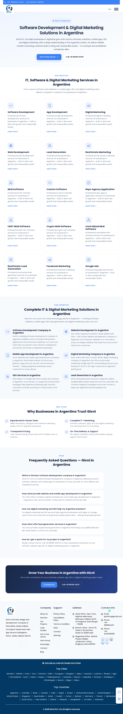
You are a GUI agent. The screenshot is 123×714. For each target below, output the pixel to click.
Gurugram (59, 673)
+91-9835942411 (109, 623)
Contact (43, 648)
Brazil (35, 693)
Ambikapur (108, 677)
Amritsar (97, 677)
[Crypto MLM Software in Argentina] (61, 239)
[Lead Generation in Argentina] (61, 163)
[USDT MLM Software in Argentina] (23, 239)
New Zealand (41, 699)
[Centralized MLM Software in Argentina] (100, 239)
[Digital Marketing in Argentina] (100, 124)
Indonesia (99, 699)
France (99, 696)
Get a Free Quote (49, 57)
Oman (68, 696)
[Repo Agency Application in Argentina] (100, 200)
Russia (70, 693)
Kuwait (59, 696)
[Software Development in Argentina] (23, 124)
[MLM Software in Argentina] (23, 200)
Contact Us (52, 583)
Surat (25, 677)
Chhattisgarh (49, 680)
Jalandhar (87, 677)
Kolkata (19, 673)
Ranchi (61, 680)
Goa (34, 673)
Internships (44, 644)
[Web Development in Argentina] (23, 163)
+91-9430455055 (109, 632)
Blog (42, 652)
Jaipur (79, 673)
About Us (44, 614)
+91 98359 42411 (15, 2)
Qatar (50, 696)
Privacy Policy (59, 614)
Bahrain (78, 696)
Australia (25, 693)
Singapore (26, 696)
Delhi (50, 673)
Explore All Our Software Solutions (61, 663)
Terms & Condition (61, 624)
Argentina (14, 693)
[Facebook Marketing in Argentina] (61, 278)
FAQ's (55, 628)
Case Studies (43, 629)
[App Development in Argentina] (61, 124)
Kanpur (41, 677)
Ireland (53, 699)
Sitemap (57, 635)
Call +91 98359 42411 (74, 57)
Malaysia (63, 699)
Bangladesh (75, 699)
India (53, 693)
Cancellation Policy (58, 618)
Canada (44, 693)
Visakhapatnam (54, 677)
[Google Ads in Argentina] (100, 278)
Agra (114, 673)
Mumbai (10, 673)
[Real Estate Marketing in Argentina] (100, 163)
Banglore (70, 673)
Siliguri (68, 680)
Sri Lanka (87, 699)
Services (43, 617)
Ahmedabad (15, 677)
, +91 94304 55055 (34, 2)
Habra (76, 680)
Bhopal (107, 673)
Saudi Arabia (39, 696)
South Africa (27, 699)
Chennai (41, 673)
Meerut (77, 677)
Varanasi (88, 673)
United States (12, 696)
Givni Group (45, 640)
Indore (33, 677)
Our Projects (43, 622)
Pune (27, 673)
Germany (89, 696)
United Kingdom (104, 693)
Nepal (61, 693)
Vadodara (67, 677)
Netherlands (111, 696)
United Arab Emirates (85, 693)
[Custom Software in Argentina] (61, 200)
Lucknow (97, 673)
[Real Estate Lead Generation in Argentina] (23, 278)
